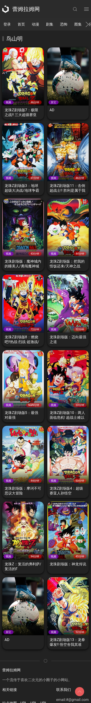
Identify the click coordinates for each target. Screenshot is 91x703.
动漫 (35, 24)
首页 (21, 24)
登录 (7, 24)
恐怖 (63, 24)
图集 (78, 24)
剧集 (49, 24)
